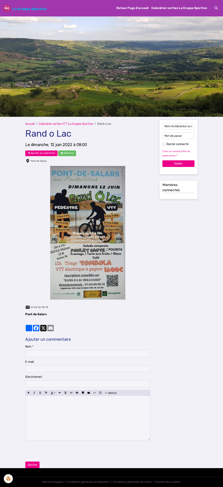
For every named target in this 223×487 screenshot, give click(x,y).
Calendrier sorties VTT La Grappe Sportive (66, 124)
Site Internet (33, 377)
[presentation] (55, 451)
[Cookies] (8, 478)
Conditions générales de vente (132, 482)
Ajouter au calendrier (41, 153)
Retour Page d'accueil (132, 8)
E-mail (29, 362)
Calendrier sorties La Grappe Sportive (179, 8)
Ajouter (32, 465)
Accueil (30, 124)
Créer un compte (171, 151)
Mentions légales (52, 482)
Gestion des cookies (168, 482)
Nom (28, 346)
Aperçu (111, 393)
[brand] (25, 8)
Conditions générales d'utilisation (87, 482)
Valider (178, 163)
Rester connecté (178, 144)
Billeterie (67, 153)
